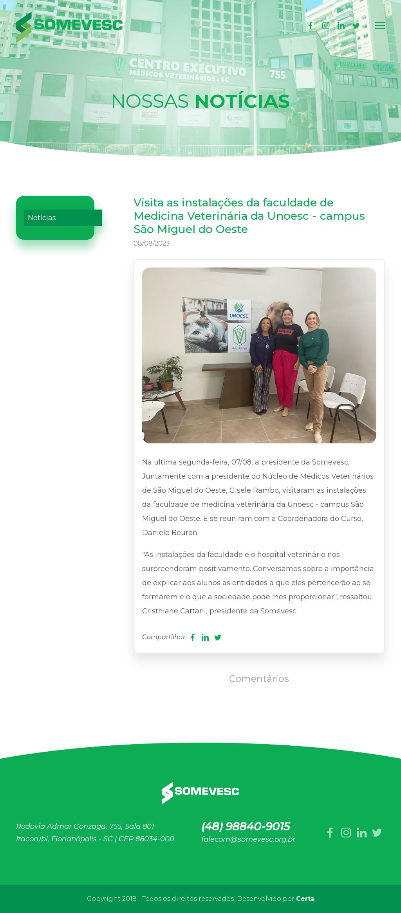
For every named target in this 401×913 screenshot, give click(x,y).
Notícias (42, 217)
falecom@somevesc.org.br (248, 839)
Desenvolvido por (275, 898)
